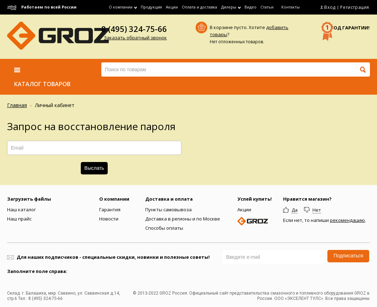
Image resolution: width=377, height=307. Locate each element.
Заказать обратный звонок (135, 37)
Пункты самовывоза (168, 209)
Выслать (94, 168)
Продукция (151, 7)
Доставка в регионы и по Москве (182, 219)
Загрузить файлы (29, 199)
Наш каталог (21, 209)
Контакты (290, 7)
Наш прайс (19, 219)
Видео (250, 7)
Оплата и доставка (199, 7)
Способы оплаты (164, 228)
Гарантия (109, 209)
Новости (108, 219)
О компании (114, 199)
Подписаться (348, 255)
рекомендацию (347, 220)
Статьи (267, 7)
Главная (17, 105)
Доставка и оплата (169, 199)
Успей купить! (254, 199)
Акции (172, 7)
